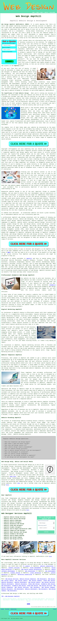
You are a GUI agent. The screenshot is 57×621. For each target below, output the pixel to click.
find (6, 498)
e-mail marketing (35, 572)
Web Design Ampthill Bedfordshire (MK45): (15, 24)
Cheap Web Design (49, 580)
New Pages (7, 609)
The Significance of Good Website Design (15, 93)
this (18, 483)
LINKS (37, 12)
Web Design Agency (7, 580)
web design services (11, 219)
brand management (35, 567)
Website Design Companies (28, 579)
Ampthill (17, 65)
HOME (33, 12)
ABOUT (41, 12)
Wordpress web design (32, 232)
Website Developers (21, 582)
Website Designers (7, 582)
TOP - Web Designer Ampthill (10, 596)
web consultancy (30, 571)
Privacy (54, 609)
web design (21, 217)
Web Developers (42, 579)
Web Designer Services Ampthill (16, 513)
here (7, 484)
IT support (26, 566)
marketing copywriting (25, 574)
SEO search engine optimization (31, 569)
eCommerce (53, 285)
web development (50, 571)
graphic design (15, 572)
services (33, 78)
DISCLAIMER (52, 12)
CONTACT (46, 12)
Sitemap (2, 609)
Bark (9, 252)
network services (14, 567)
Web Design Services (12, 579)
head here (13, 476)
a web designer (49, 564)
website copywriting (46, 566)
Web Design (5, 258)
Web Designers (35, 587)
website (33, 62)
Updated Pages (13, 609)
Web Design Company (35, 580)
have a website (9, 90)
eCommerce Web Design (48, 584)
